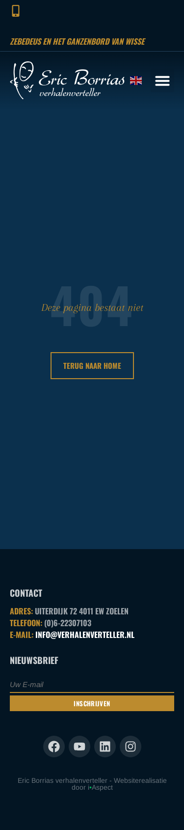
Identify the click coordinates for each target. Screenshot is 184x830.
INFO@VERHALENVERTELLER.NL (84, 634)
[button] (162, 80)
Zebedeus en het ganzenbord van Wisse (77, 41)
